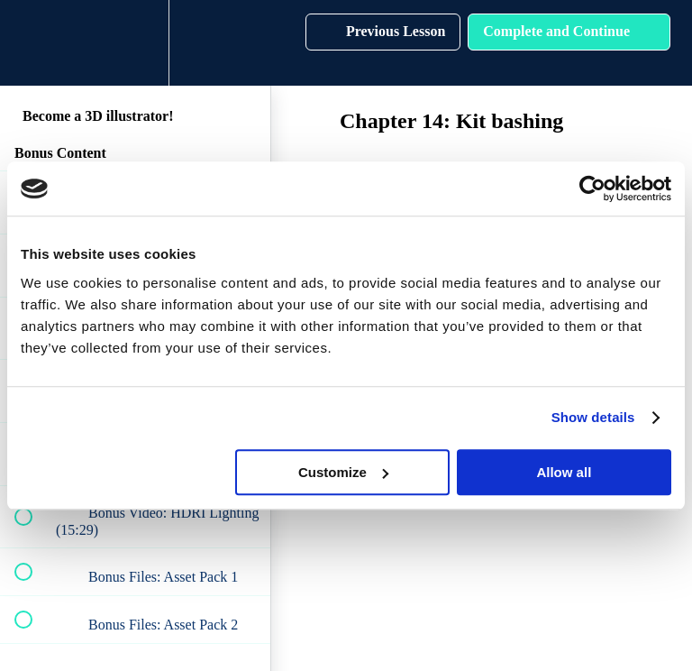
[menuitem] (135, 43)
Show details (593, 417)
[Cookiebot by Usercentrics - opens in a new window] (592, 188)
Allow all (563, 472)
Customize (343, 472)
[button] (33, 43)
